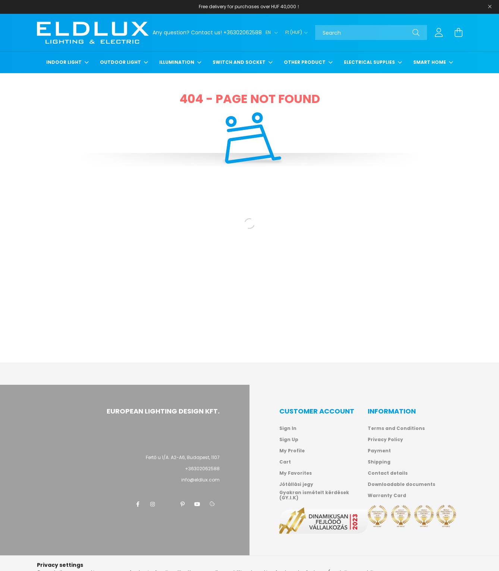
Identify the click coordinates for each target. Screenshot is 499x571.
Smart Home (430, 62)
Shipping (379, 462)
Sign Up (288, 439)
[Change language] (270, 32)
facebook (137, 504)
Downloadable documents (401, 484)
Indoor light (64, 62)
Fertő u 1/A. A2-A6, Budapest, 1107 (183, 457)
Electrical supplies (370, 62)
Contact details (388, 473)
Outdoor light (121, 62)
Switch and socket (240, 62)
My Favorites (295, 473)
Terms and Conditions (396, 428)
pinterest (182, 504)
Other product (305, 62)
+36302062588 (202, 468)
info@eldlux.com (200, 480)
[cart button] (458, 32)
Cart (285, 462)
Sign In (287, 428)
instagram (152, 504)
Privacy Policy (385, 439)
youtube (197, 504)
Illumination (177, 62)
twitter (167, 504)
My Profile (292, 450)
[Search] (371, 32)
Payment (379, 450)
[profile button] (438, 32)
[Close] (489, 6)
